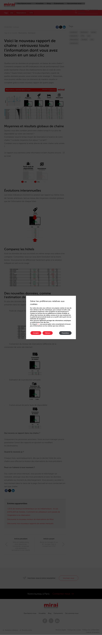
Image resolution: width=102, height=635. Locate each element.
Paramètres (65, 333)
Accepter (36, 333)
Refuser (48, 333)
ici (38, 324)
